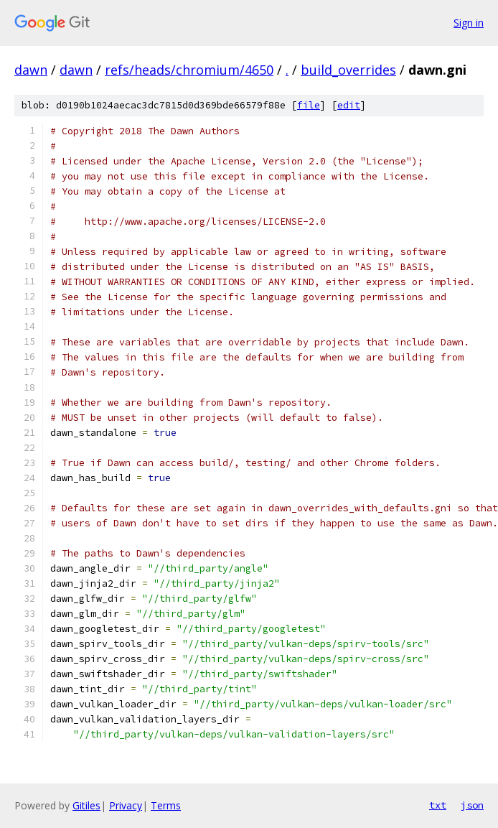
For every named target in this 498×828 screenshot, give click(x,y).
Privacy (125, 805)
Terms (166, 805)
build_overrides (348, 69)
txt (437, 805)
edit (348, 105)
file (308, 105)
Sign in (469, 22)
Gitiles (86, 805)
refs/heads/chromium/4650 (189, 69)
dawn (30, 69)
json (472, 805)
